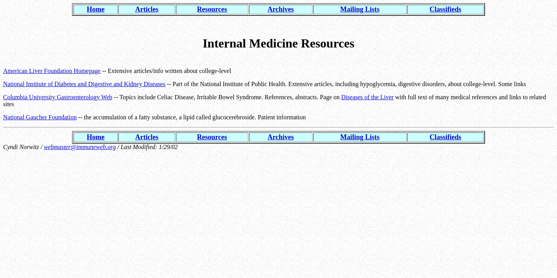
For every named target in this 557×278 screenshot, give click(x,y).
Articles (147, 9)
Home (95, 9)
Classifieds (445, 9)
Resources (212, 9)
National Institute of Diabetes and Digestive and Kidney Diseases (84, 84)
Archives (281, 9)
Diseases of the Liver (367, 97)
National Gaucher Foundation (40, 117)
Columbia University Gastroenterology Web (57, 97)
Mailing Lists (360, 9)
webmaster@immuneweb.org (80, 147)
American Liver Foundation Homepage (52, 71)
